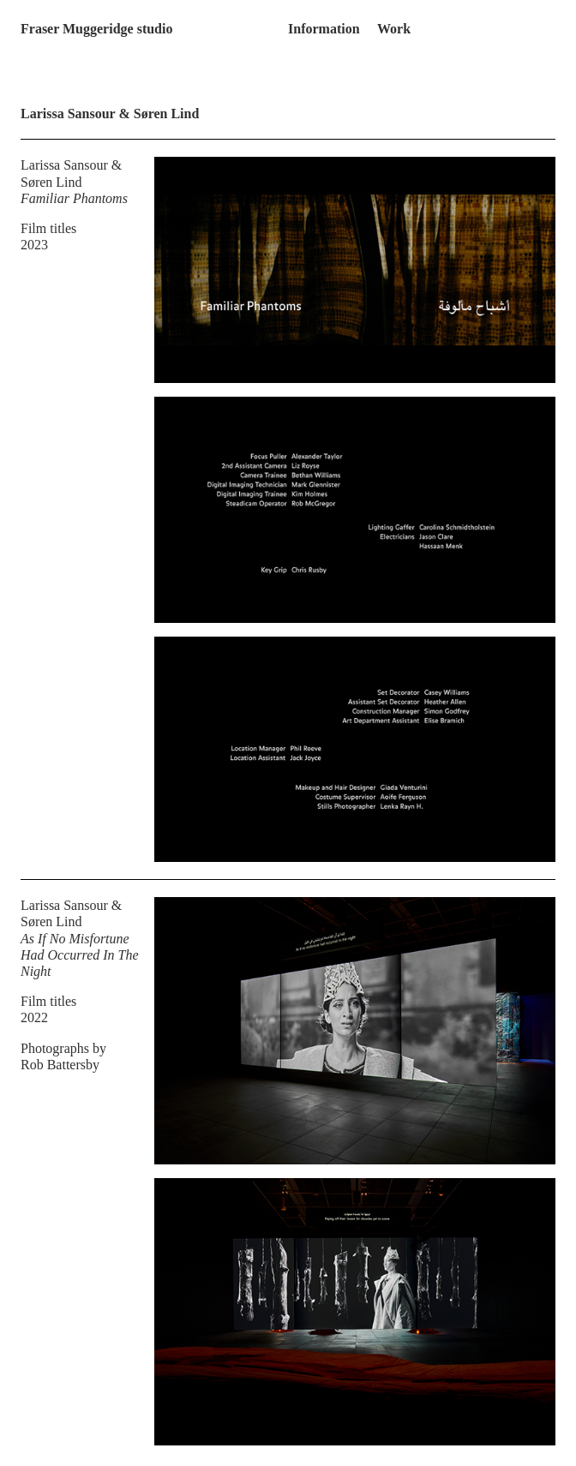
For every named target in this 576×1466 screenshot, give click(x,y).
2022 (34, 1017)
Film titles (48, 228)
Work (394, 28)
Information (324, 28)
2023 (34, 244)
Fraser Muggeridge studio (96, 28)
